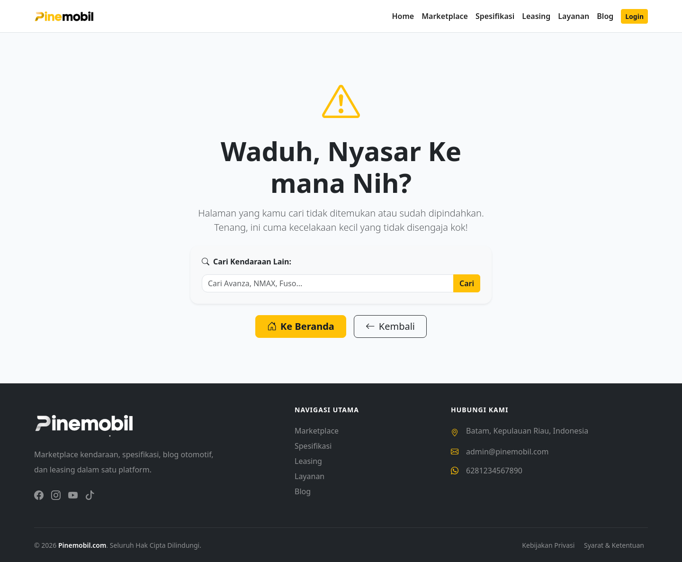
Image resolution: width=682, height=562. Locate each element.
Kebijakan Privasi (549, 545)
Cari (466, 283)
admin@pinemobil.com (507, 451)
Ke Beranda (300, 326)
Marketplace (445, 16)
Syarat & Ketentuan (614, 545)
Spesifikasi (495, 16)
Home (403, 16)
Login (634, 16)
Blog (605, 16)
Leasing (536, 16)
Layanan (573, 16)
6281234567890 (494, 470)
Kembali (390, 326)
